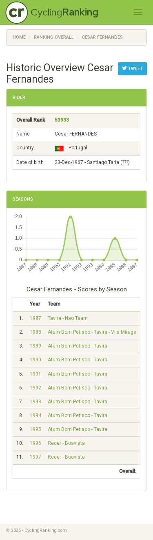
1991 (35, 374)
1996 (35, 443)
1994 (35, 415)
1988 (35, 332)
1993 (35, 401)
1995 (35, 429)
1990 (35, 360)
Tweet (132, 68)
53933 (62, 120)
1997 (35, 457)
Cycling (64, 12)
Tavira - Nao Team (68, 318)
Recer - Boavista (66, 443)
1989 (35, 346)
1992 (35, 388)
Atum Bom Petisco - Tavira (77, 346)
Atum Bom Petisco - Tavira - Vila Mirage (92, 332)
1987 (35, 318)
